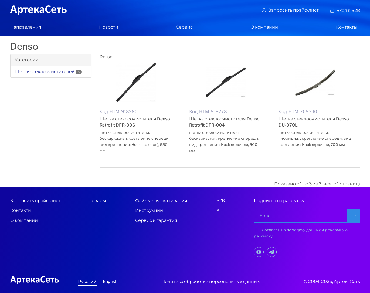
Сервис (184, 27)
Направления (25, 27)
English (110, 281)
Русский (87, 281)
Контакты (346, 27)
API (220, 210)
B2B (220, 200)
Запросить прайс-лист (294, 10)
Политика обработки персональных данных (210, 281)
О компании (264, 27)
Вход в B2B (348, 10)
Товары (98, 200)
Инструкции (149, 210)
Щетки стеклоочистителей (45, 71)
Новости (108, 27)
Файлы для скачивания (161, 200)
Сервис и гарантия (156, 220)
